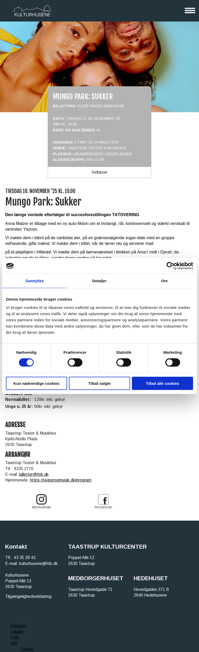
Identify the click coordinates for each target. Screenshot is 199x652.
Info (13, 643)
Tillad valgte (99, 383)
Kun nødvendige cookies (36, 383)
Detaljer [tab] (99, 281)
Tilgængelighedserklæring (28, 596)
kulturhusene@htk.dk (38, 563)
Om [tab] (164, 281)
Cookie (27, 649)
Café (14, 637)
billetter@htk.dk (34, 474)
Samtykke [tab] (34, 281)
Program (18, 625)
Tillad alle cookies (162, 383)
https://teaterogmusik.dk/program (60, 480)
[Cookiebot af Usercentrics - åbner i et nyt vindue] (170, 266)
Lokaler (17, 631)
